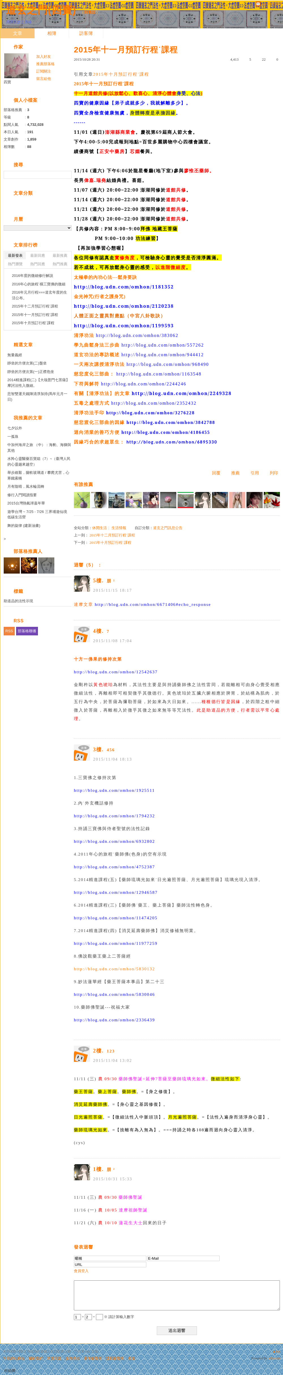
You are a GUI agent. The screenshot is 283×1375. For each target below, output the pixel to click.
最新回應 (37, 255)
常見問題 (54, 1358)
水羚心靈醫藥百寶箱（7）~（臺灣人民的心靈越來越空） (38, 461)
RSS (9, 631)
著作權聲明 (93, 1358)
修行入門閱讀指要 (22, 495)
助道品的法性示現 (18, 601)
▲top (276, 1351)
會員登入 (81, 1271)
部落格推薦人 (28, 551)
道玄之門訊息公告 (168, 528)
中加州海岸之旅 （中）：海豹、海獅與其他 (39, 448)
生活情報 (119, 528)
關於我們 (36, 1358)
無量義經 (14, 355)
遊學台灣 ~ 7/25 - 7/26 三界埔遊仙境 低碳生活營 (37, 514)
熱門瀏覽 (15, 264)
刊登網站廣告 (14, 1358)
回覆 (216, 473)
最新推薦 (60, 255)
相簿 (51, 33)
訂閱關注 (43, 71)
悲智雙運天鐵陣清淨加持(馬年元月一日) (37, 397)
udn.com (274, 1358)
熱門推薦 (60, 264)
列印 (274, 473)
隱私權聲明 (115, 1358)
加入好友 (43, 56)
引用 (254, 473)
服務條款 (72, 1358)
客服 (131, 1358)
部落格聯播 (27, 631)
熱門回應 (37, 264)
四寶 (7, 82)
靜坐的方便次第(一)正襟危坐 (30, 372)
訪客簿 (86, 33)
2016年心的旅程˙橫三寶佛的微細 (38, 284)
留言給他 (43, 79)
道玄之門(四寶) (41, 10)
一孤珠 (12, 436)
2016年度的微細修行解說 (32, 275)
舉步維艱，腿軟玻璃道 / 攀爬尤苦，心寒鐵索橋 (38, 475)
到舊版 (90, 12)
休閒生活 (99, 528)
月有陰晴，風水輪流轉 (25, 486)
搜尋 (67, 175)
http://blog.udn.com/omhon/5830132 (114, 969)
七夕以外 (14, 428)
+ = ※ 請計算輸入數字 (104, 1317)
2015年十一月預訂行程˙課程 (35, 315)
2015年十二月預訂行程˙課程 (112, 535)
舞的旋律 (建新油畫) (23, 525)
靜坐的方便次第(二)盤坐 (27, 363)
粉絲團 (9, 1370)
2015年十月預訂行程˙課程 (121, 74)
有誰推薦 (83, 484)
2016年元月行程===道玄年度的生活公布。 (39, 295)
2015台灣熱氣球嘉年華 (26, 503)
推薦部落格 (45, 64)
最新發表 (15, 255)
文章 (17, 33)
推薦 (235, 473)
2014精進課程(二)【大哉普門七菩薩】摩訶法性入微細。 (38, 383)
